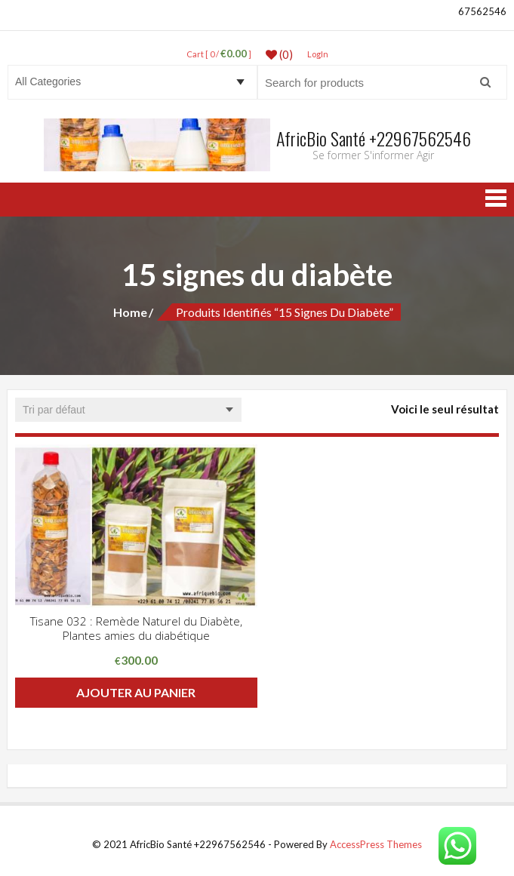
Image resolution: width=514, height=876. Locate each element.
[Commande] (128, 410)
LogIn (317, 54)
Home (130, 312)
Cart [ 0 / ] (218, 54)
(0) (279, 54)
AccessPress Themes (376, 844)
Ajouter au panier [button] (135, 692)
